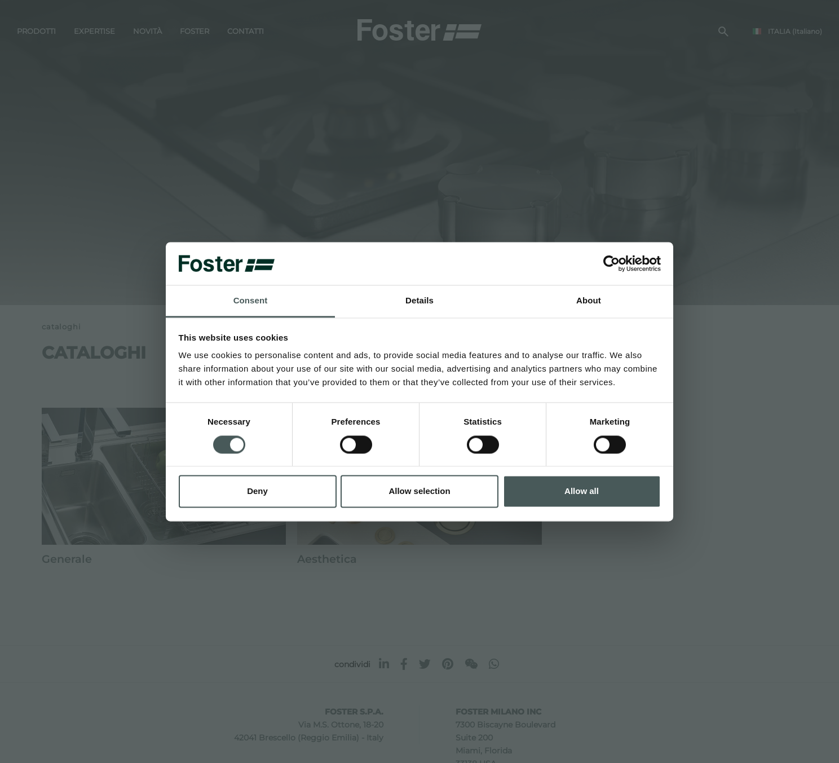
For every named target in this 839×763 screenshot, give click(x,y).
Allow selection (419, 491)
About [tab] (588, 301)
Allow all (581, 491)
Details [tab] (419, 301)
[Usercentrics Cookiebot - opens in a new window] (611, 263)
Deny (257, 491)
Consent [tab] (250, 301)
